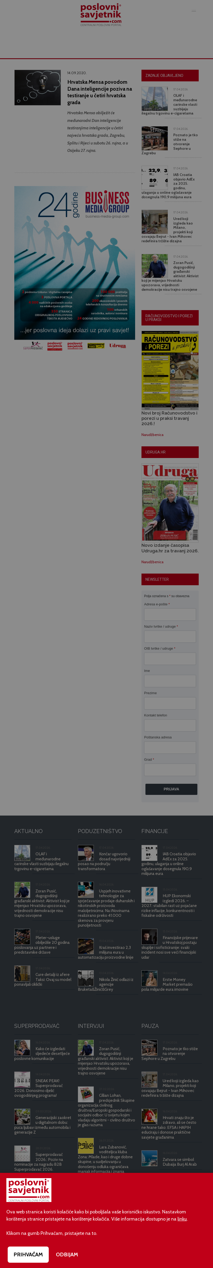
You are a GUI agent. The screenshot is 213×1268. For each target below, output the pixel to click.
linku (182, 1219)
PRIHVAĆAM (28, 1254)
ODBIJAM (67, 1254)
